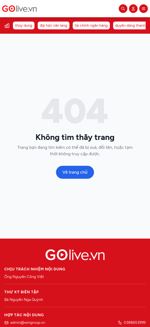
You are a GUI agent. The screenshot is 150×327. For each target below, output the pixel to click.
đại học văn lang (53, 25)
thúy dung (23, 25)
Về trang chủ (75, 172)
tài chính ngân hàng (91, 25)
